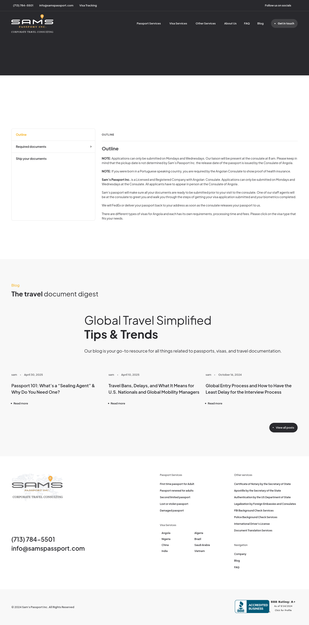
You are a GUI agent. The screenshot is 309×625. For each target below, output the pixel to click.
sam (14, 374)
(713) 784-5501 (33, 539)
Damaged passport (172, 510)
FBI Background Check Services (254, 510)
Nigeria (166, 539)
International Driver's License (252, 523)
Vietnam (199, 551)
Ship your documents (31, 158)
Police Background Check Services (255, 517)
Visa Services (178, 23)
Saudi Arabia (202, 545)
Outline (21, 134)
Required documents (31, 146)
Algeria (198, 533)
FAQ (247, 23)
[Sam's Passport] (32, 23)
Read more (21, 403)
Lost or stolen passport (174, 503)
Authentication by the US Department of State (262, 497)
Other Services (206, 23)
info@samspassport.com (48, 548)
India (165, 551)
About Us (230, 23)
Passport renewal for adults (177, 490)
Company (240, 554)
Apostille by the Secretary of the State (257, 490)
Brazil (197, 539)
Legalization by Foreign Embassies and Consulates (265, 503)
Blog (260, 23)
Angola (166, 533)
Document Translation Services (253, 530)
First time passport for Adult (177, 484)
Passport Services (149, 23)
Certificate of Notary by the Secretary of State (262, 484)
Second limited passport (175, 497)
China (165, 545)
